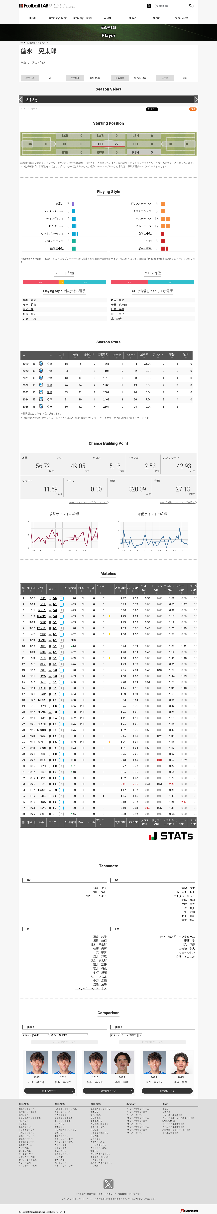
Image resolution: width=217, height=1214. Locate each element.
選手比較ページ (49, 1091)
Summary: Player (82, 18)
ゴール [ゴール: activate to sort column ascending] (117, 356)
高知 (43, 706)
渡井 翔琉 (100, 956)
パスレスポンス (54, 241)
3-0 (55, 598)
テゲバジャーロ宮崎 (64, 1166)
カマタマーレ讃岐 (99, 1148)
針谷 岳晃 (117, 309)
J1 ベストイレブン (134, 1115)
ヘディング (54, 218)
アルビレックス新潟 (64, 1142)
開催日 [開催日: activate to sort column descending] (31, 589)
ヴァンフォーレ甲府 (64, 1139)
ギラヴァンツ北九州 (99, 1157)
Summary (130, 1104)
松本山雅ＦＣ (97, 1121)
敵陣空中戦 (57, 248)
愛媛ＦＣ (95, 1151)
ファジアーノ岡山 (27, 1157)
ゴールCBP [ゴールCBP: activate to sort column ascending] (193, 589)
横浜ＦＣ (59, 1133)
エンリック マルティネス (91, 988)
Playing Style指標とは (160, 258)
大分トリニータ (62, 1163)
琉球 (43, 694)
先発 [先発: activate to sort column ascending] (75, 356)
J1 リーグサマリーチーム (137, 1109)
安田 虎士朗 (119, 304)
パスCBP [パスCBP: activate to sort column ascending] (132, 589)
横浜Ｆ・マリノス (27, 1136)
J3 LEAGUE (96, 1104)
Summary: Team (57, 18)
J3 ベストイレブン (134, 1133)
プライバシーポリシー (106, 1194)
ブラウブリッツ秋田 (64, 1118)
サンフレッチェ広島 (28, 1160)
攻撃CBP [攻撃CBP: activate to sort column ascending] (120, 589)
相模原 (42, 700)
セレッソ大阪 (25, 1151)
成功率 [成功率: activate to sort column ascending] (144, 356)
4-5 (55, 742)
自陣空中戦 (145, 233)
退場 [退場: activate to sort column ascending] (185, 356)
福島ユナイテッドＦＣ (100, 1109)
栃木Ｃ (42, 610)
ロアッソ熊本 (97, 1160)
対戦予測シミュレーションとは (176, 1130)
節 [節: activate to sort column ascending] (23, 589)
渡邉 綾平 (100, 984)
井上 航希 (188, 916)
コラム (165, 1109)
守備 (149, 241)
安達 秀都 (29, 304)
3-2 (55, 796)
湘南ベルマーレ (62, 1136)
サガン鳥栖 (60, 1160)
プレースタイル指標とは (173, 1124)
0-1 (55, 622)
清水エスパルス (26, 1139)
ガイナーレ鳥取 (98, 1142)
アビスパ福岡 (25, 1163)
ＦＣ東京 (23, 1124)
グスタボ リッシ (184, 896)
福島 (43, 652)
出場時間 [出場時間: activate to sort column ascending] (103, 356)
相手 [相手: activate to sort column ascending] (41, 589)
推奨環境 (91, 1194)
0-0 (55, 610)
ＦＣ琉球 (95, 1166)
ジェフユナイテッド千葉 (30, 1118)
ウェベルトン (187, 952)
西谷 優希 (117, 300)
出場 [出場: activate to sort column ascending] (61, 356)
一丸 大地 (188, 912)
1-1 (55, 604)
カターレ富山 (61, 1145)
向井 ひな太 (99, 976)
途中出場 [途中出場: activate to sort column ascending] (89, 356)
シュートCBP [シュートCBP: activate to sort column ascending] (181, 589)
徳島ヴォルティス (63, 1154)
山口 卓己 (117, 314)
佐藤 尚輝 (100, 948)
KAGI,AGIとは (168, 1121)
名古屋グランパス (27, 1142)
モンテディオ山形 (63, 1121)
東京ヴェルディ (26, 1127)
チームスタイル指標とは (173, 1127)
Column (131, 18)
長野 (43, 670)
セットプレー (52, 233)
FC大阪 (41, 628)
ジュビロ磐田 (61, 1148)
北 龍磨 (116, 318)
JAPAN (107, 18)
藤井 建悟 (100, 964)
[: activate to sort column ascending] (30, 356)
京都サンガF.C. (25, 1145)
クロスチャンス (142, 211)
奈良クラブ (96, 1139)
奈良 (43, 646)
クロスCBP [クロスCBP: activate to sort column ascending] (145, 589)
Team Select (180, 18)
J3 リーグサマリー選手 (136, 1130)
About (156, 18)
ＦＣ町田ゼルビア (27, 1130)
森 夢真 (101, 952)
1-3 (55, 628)
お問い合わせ (133, 1194)
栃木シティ (60, 1127)
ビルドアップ (144, 226)
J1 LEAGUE (24, 1104)
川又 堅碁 (188, 944)
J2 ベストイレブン (134, 1124)
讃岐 (43, 634)
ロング (56, 226)
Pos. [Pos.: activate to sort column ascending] (81, 589)
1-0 (55, 754)
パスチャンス (144, 218)
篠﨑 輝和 (188, 900)
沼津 (49, 363)
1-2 (55, 736)
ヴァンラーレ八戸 (63, 1112)
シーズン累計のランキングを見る (177, 502)
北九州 (42, 688)
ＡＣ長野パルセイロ (99, 1124)
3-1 (55, 682)
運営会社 (122, 1194)
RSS (193, 109)
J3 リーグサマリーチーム (137, 1127)
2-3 (55, 664)
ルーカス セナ (185, 892)
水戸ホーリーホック (28, 1112)
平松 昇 (28, 309)
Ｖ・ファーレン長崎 (28, 1166)
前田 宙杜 (100, 892)
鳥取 (43, 598)
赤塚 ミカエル (185, 956)
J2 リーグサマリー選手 (136, 1121)
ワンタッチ (54, 211)
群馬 (43, 676)
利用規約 (82, 1194)
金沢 (43, 682)
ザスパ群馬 (96, 1115)
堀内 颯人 (29, 314)
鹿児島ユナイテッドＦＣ (101, 1163)
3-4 (55, 718)
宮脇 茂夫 (188, 888)
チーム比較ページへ (64, 1041)
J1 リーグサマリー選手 (136, 1112)
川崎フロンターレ (27, 1133)
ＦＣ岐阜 (95, 1130)
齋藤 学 (189, 940)
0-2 (55, 694)
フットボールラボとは (172, 1115)
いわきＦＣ (60, 1124)
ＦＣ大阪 (95, 1136)
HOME (32, 18)
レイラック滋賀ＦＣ (99, 1133)
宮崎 (43, 622)
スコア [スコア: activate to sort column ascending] (53, 588)
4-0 (55, 706)
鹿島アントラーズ (27, 1109)
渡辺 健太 (100, 888)
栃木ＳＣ (95, 1112)
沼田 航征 (100, 940)
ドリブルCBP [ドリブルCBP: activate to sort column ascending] (157, 589)
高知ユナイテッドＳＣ (100, 1154)
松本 (43, 604)
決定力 (60, 203)
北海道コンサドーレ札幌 (66, 1109)
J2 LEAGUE (60, 1104)
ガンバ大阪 (24, 1148)
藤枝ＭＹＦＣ (61, 1151)
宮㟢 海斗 (188, 920)
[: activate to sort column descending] (24, 356)
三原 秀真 (188, 908)
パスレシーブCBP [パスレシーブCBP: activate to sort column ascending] (169, 589)
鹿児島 (42, 640)
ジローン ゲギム (96, 896)
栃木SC (41, 616)
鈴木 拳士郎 (99, 944)
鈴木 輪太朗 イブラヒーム (177, 936)
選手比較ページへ (152, 1041)
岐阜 (43, 664)
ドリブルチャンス (141, 203)
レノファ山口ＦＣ (99, 1145)
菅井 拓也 (100, 968)
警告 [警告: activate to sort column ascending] (172, 356)
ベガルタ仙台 (61, 1115)
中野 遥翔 (100, 980)
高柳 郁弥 (29, 300)
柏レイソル (24, 1121)
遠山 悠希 (100, 936)
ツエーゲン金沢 (98, 1127)
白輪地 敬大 (187, 948)
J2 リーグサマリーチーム (137, 1118)
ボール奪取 (145, 248)
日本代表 (166, 1112)
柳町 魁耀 (100, 972)
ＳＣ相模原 (96, 1118)
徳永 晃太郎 (99, 960)
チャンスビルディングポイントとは (88, 502)
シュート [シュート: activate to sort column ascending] (130, 356)
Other (165, 1104)
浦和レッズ (24, 1115)
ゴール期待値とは (170, 1133)
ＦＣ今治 (59, 1157)
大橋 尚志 (29, 318)
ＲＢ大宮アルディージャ (66, 1130)
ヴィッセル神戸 (26, 1154)
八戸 (43, 658)
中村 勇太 (188, 904)
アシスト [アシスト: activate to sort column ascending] (158, 356)
